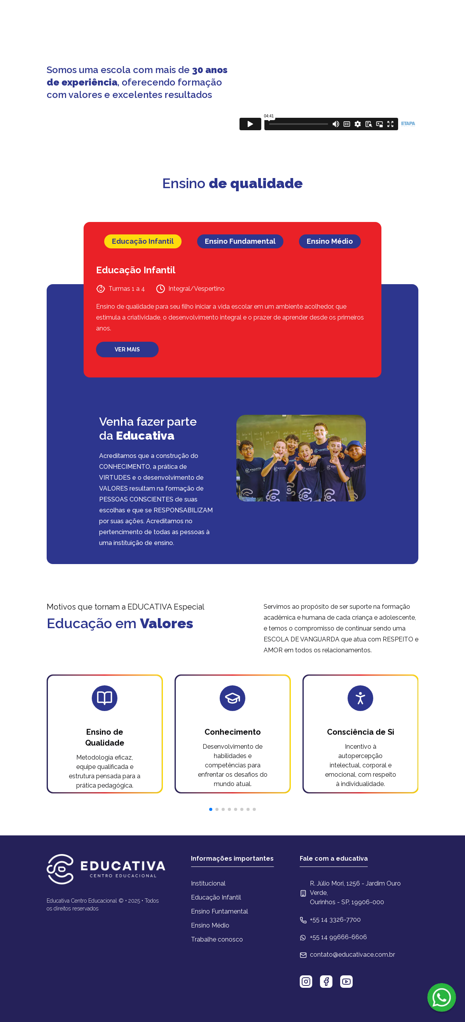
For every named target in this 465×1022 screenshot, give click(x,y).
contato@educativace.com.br (352, 954)
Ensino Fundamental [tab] (240, 241)
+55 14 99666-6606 (338, 937)
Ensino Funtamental (219, 911)
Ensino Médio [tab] (330, 241)
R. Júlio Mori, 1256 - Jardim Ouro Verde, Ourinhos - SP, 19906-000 (355, 893)
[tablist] (232, 241)
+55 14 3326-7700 (335, 919)
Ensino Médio (210, 925)
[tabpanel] (232, 310)
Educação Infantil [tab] (143, 241)
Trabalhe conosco (217, 939)
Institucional (208, 883)
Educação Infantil (216, 897)
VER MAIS (127, 349)
